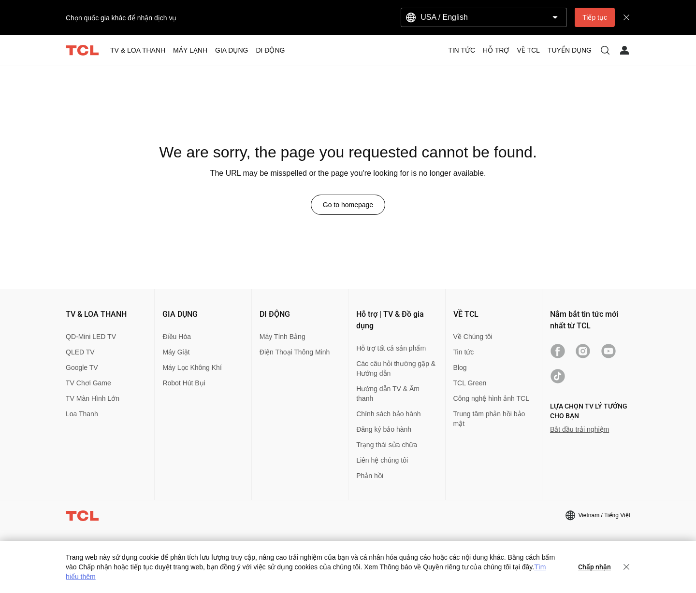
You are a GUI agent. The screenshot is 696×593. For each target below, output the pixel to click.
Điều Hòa (176, 336)
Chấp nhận (594, 567)
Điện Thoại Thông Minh (295, 352)
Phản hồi (369, 476)
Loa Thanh (82, 414)
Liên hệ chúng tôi (382, 460)
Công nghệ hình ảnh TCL (491, 398)
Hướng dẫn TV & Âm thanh (388, 393)
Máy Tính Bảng (282, 336)
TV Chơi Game (88, 383)
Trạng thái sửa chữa (386, 445)
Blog (460, 367)
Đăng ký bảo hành (383, 429)
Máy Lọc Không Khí (191, 367)
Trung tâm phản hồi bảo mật (489, 418)
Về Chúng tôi (473, 336)
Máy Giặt (175, 352)
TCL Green (470, 383)
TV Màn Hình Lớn (92, 398)
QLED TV (80, 352)
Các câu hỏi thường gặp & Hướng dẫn (395, 368)
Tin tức (463, 352)
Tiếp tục (594, 17)
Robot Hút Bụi (183, 383)
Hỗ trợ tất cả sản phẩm (391, 348)
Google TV (82, 367)
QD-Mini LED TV (91, 336)
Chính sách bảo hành (388, 414)
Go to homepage (348, 205)
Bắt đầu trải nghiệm (579, 429)
